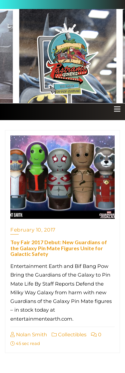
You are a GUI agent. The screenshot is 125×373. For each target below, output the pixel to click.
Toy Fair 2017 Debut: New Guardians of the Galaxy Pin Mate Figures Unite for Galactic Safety (58, 248)
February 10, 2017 (33, 230)
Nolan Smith (28, 334)
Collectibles (69, 334)
